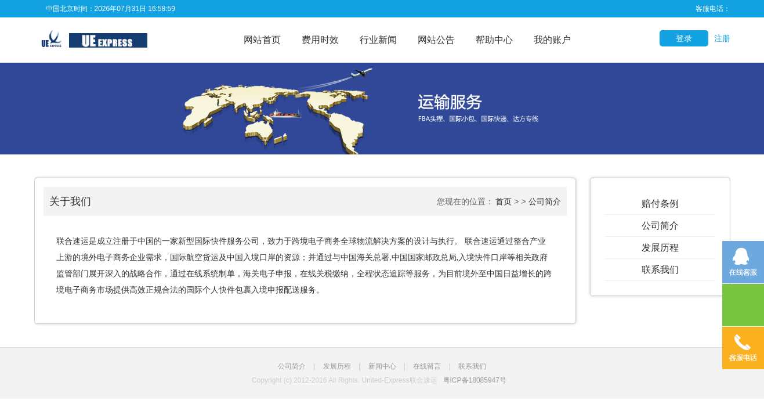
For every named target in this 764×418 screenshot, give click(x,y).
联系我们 (660, 270)
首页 (503, 201)
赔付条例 (660, 203)
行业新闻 (378, 40)
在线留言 (427, 366)
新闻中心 (382, 366)
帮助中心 (494, 40)
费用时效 (320, 40)
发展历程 (660, 248)
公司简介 (660, 225)
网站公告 (436, 40)
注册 (722, 38)
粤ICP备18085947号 (474, 380)
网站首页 (262, 40)
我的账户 (552, 40)
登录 (684, 38)
